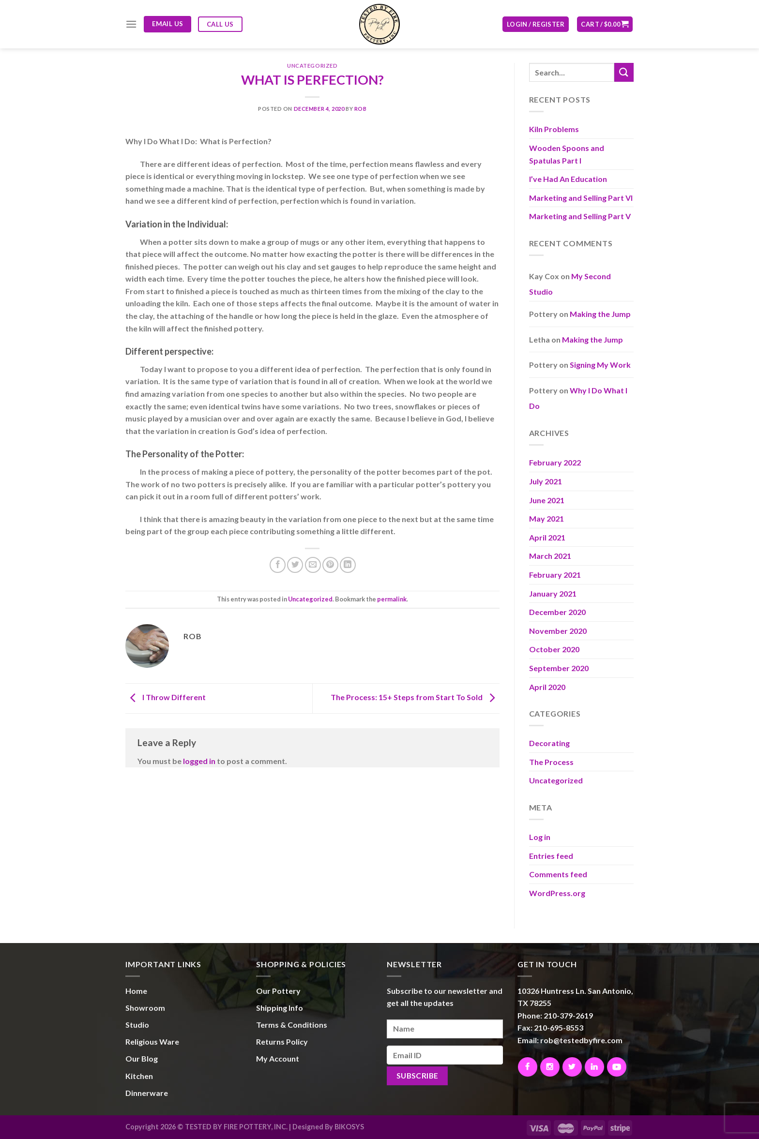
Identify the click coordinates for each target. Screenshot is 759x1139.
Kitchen (139, 1075)
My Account (277, 1058)
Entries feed (551, 855)
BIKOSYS (349, 1127)
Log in (539, 836)
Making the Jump (600, 313)
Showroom (145, 1007)
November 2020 (558, 630)
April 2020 (547, 686)
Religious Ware (152, 1041)
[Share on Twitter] (295, 565)
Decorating (549, 743)
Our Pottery (278, 990)
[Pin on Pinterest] (330, 565)
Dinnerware (146, 1092)
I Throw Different (165, 697)
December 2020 (557, 611)
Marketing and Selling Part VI (581, 197)
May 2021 (546, 518)
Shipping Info (279, 1007)
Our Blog (141, 1058)
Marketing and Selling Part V (580, 216)
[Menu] (131, 24)
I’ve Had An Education (568, 178)
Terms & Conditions (291, 1024)
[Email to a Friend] (313, 565)
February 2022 (555, 462)
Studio (137, 1024)
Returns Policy (282, 1041)
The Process (551, 761)
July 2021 (545, 481)
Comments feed (558, 874)
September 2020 (559, 668)
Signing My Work (600, 364)
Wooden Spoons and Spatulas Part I (566, 154)
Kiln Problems (554, 129)
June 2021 (546, 500)
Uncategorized (312, 65)
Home (136, 990)
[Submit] (624, 72)
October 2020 (554, 649)
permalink (392, 599)
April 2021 (547, 537)
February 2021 (555, 574)
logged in (199, 760)
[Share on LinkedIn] (348, 565)
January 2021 (553, 593)
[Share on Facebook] (278, 565)
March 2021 (550, 555)
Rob (360, 108)
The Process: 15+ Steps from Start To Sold (415, 697)
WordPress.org (557, 893)
